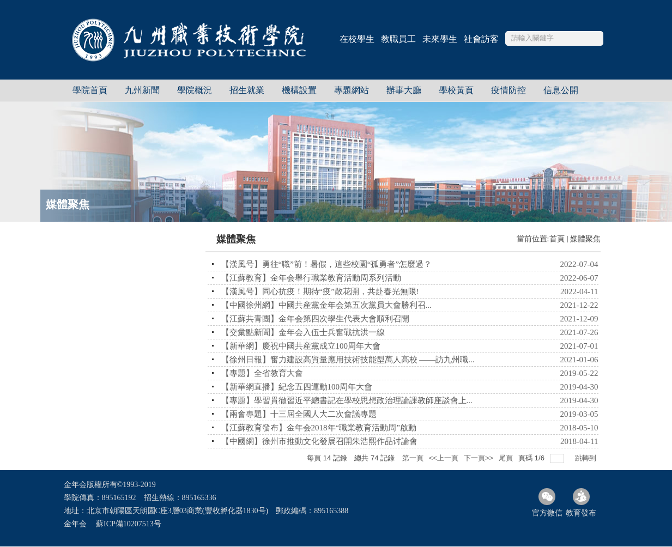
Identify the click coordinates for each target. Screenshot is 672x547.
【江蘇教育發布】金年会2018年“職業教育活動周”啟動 (318, 427)
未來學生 (439, 39)
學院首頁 (89, 90)
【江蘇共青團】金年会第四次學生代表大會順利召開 (315, 318)
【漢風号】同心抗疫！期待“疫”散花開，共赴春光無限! (320, 291)
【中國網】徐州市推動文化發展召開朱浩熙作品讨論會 (319, 441)
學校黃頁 (456, 90)
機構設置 (299, 90)
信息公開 (560, 90)
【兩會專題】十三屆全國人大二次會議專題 (299, 414)
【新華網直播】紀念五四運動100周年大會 (297, 386)
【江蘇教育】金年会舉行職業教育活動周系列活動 (311, 278)
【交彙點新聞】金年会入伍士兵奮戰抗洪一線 (303, 332)
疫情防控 (508, 90)
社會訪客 (481, 39)
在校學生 (357, 39)
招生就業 (246, 90)
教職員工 (398, 39)
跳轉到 (586, 458)
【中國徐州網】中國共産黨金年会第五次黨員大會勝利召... (326, 305)
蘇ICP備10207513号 (128, 524)
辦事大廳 (403, 90)
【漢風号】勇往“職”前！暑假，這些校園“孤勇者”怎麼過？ (326, 264)
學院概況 (194, 90)
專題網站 (351, 90)
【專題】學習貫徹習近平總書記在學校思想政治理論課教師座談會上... (347, 400)
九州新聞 (142, 90)
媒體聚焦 (585, 239)
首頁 (557, 239)
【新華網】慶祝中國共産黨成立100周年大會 (301, 346)
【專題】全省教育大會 (262, 373)
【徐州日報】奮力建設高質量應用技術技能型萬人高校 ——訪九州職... (348, 359)
